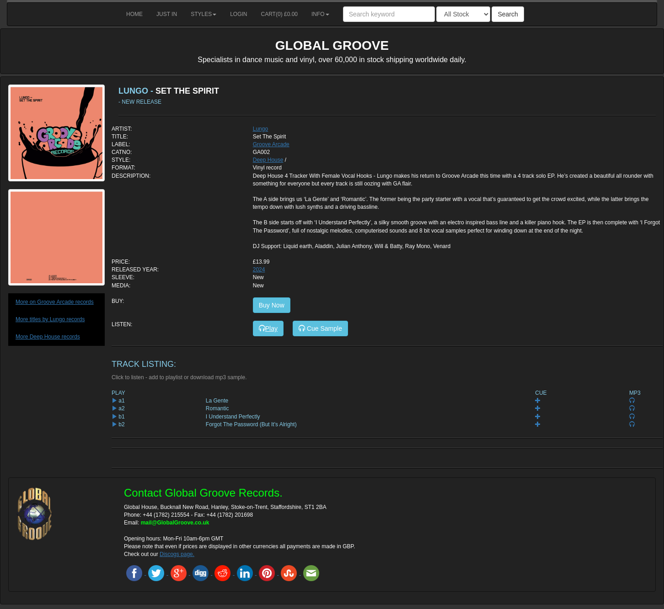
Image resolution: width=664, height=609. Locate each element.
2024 (259, 269)
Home (134, 14)
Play (268, 328)
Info (320, 14)
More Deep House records (48, 337)
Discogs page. (177, 554)
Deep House (268, 160)
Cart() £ (279, 14)
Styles (203, 14)
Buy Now (271, 305)
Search (508, 14)
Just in (166, 14)
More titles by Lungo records (50, 319)
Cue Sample (320, 328)
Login (238, 14)
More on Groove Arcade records (55, 302)
